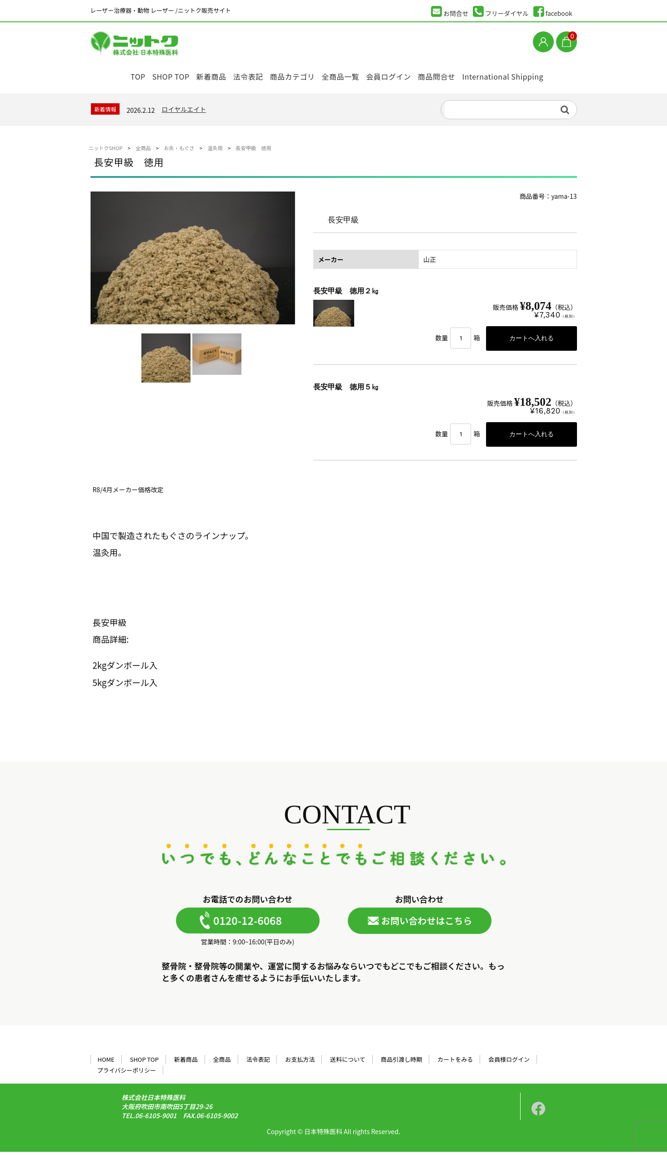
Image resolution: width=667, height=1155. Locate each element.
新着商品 (202, 73)
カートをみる (455, 1062)
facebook (552, 11)
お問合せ (449, 11)
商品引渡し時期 (401, 1062)
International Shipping (521, 73)
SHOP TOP (156, 73)
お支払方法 (300, 1062)
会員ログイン (399, 73)
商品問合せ (452, 73)
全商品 (222, 1062)
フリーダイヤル (501, 11)
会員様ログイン (509, 1062)
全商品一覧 (347, 73)
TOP (117, 73)
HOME (105, 1062)
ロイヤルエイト (184, 111)
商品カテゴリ (294, 73)
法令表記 (245, 73)
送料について (348, 1062)
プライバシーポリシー (126, 1073)
